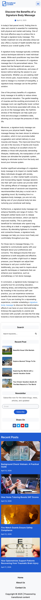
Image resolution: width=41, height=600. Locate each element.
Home (20, 577)
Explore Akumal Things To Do (24, 361)
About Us (20, 582)
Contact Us (20, 587)
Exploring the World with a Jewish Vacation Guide (23, 372)
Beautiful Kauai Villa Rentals (23, 350)
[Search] (17, 333)
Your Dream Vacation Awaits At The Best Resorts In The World (25, 383)
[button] (38, 4)
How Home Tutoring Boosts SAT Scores (20, 497)
